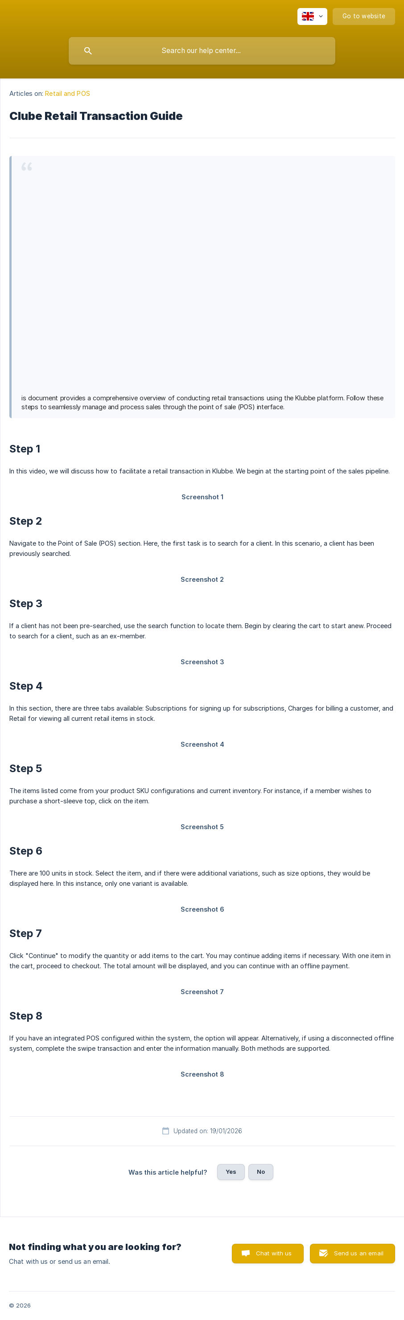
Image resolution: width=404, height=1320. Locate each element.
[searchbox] (202, 51)
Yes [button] (231, 1171)
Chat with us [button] (274, 1253)
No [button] (261, 1171)
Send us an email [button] (358, 1253)
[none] (312, 16)
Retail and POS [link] (67, 93)
